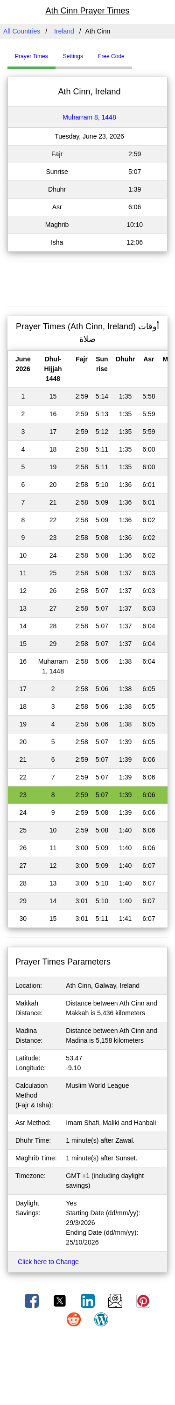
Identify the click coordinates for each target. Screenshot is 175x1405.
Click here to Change (48, 1261)
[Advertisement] (87, 282)
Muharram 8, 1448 (89, 117)
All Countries (21, 31)
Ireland (64, 31)
